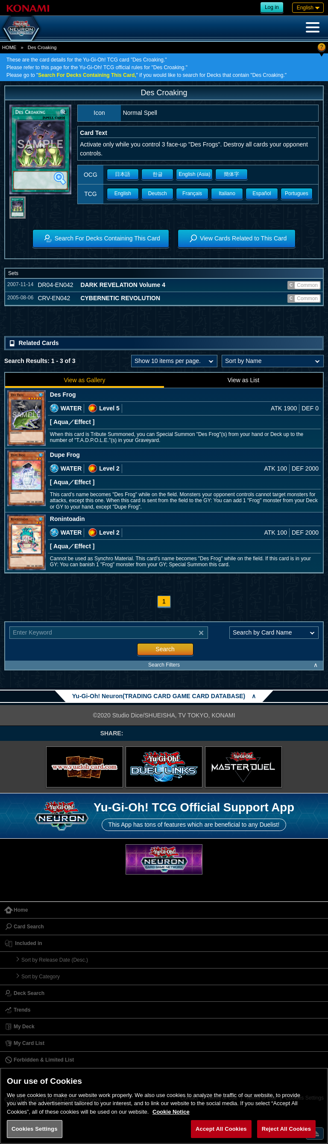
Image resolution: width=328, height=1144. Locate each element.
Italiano (227, 193)
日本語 (122, 174)
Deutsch (157, 193)
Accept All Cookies (221, 1129)
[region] (164, 1106)
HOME (9, 47)
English (122, 193)
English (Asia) (194, 174)
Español (261, 193)
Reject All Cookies (286, 1129)
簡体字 (231, 174)
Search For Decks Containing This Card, (87, 75)
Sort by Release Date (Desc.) (54, 960)
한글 (157, 174)
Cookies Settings (35, 1129)
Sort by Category (40, 977)
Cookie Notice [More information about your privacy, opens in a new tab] (171, 1112)
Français (192, 193)
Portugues (296, 193)
